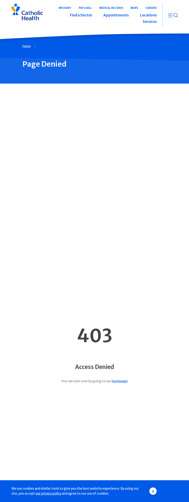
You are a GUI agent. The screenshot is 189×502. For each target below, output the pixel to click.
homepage (120, 381)
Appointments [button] (116, 15)
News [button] (134, 8)
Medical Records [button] (111, 8)
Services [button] (150, 21)
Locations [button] (148, 15)
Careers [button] (151, 8)
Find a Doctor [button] (81, 15)
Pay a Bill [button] (85, 8)
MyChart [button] (65, 8)
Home (27, 46)
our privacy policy (48, 493)
